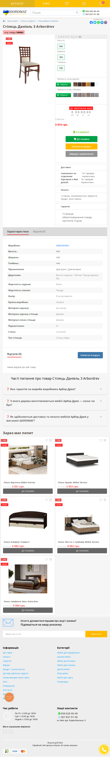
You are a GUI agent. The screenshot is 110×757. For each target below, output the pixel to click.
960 (61, 46)
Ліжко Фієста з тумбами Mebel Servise (78, 542)
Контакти (7, 690)
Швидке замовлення (81, 153)
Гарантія (7, 661)
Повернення (9, 685)
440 (61, 68)
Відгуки (6, 665)
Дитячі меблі (63, 669)
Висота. (61, 40)
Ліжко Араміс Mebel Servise (72, 482)
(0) (80, 36)
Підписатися (96, 634)
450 (61, 57)
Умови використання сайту (16, 677)
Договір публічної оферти (15, 673)
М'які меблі (62, 673)
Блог (5, 681)
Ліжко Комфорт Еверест (17, 542)
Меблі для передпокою (68, 652)
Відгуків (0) (39, 231)
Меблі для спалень (66, 665)
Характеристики (18, 231)
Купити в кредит (81, 146)
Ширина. (61, 51)
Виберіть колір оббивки (69, 89)
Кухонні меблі (12, 21)
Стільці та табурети (28, 21)
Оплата (6, 656)
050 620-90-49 (90, 11)
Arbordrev (62, 245)
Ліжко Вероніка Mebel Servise (19, 482)
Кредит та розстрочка (14, 669)
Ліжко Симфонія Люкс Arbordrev (21, 601)
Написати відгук (90, 355)
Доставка (7, 652)
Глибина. (61, 62)
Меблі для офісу (65, 677)
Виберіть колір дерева (68, 79)
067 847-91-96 (90, 14)
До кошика (81, 139)
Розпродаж (62, 681)
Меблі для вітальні (66, 661)
